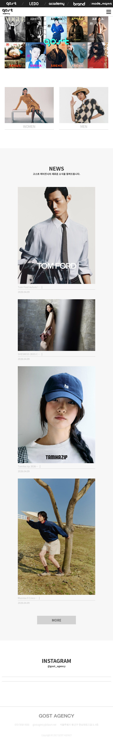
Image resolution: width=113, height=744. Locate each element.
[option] (56, 42)
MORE (56, 620)
